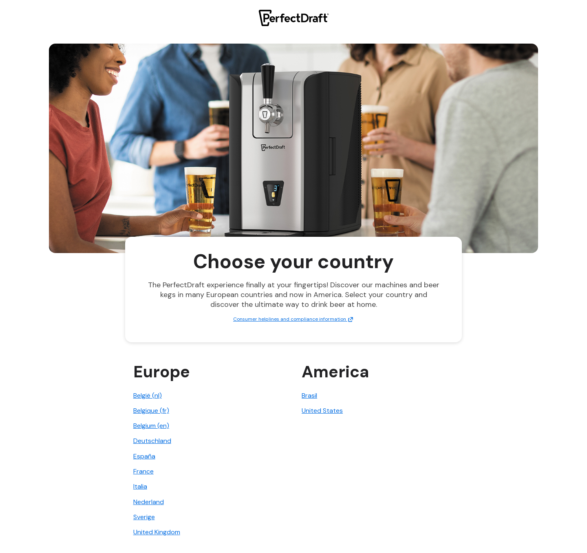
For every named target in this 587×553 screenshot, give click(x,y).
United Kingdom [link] (156, 532)
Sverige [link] (144, 517)
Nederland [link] (148, 502)
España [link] (144, 456)
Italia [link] (140, 486)
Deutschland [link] (152, 440)
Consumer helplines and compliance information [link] (293, 319)
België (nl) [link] (147, 395)
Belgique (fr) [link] (151, 410)
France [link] (143, 471)
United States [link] (322, 410)
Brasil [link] (309, 395)
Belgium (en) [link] (151, 425)
